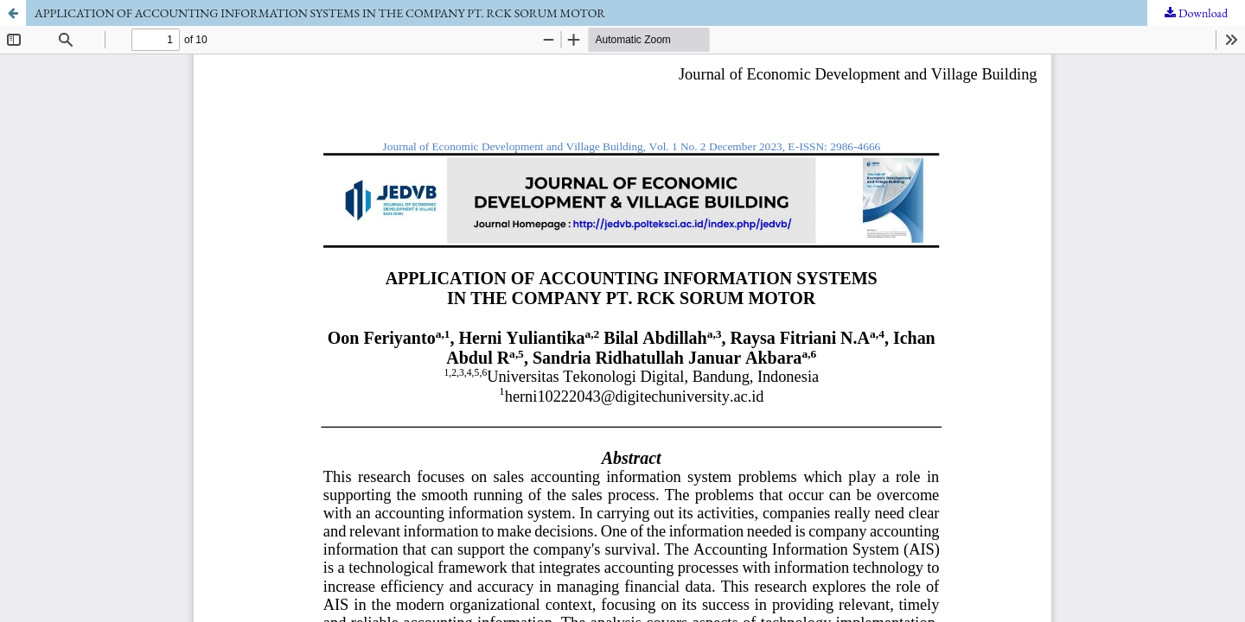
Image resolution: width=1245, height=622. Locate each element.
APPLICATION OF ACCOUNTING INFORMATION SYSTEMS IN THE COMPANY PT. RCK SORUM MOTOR (320, 13)
